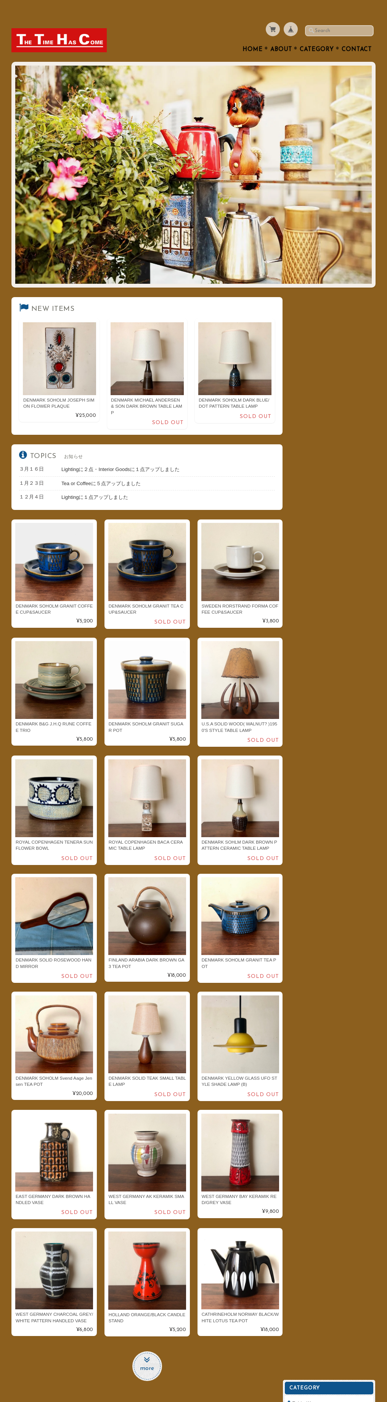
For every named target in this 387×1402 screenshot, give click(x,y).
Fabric (305, 441)
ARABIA (307, 455)
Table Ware (311, 305)
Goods (305, 425)
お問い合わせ (313, 593)
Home (252, 35)
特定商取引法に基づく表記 (327, 623)
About (281, 35)
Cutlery (306, 320)
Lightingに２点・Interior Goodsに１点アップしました (120, 454)
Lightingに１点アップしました (94, 482)
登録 (332, 702)
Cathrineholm (313, 501)
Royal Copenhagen (320, 471)
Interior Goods (314, 365)
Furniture (308, 395)
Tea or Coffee (313, 335)
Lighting (307, 380)
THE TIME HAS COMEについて (332, 578)
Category (317, 35)
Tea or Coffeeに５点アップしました (101, 468)
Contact (357, 35)
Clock (304, 410)
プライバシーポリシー (322, 608)
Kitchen (306, 350)
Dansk (305, 486)
